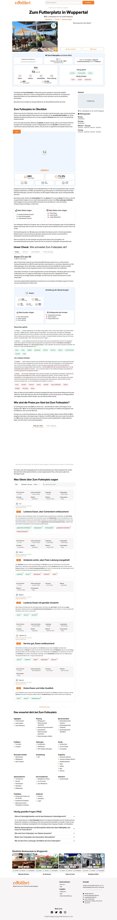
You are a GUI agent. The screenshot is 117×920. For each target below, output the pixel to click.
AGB (61, 893)
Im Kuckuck (47, 874)
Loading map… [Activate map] (91, 101)
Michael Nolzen (23, 874)
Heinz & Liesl (70, 874)
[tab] (17, 251)
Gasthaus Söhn (93, 874)
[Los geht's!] (88, 2)
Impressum (63, 891)
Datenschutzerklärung (66, 896)
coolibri (51, 7)
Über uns (62, 884)
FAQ (61, 886)
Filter (16, 484)
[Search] (63, 2)
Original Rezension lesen (21, 507)
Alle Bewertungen (44, 707)
